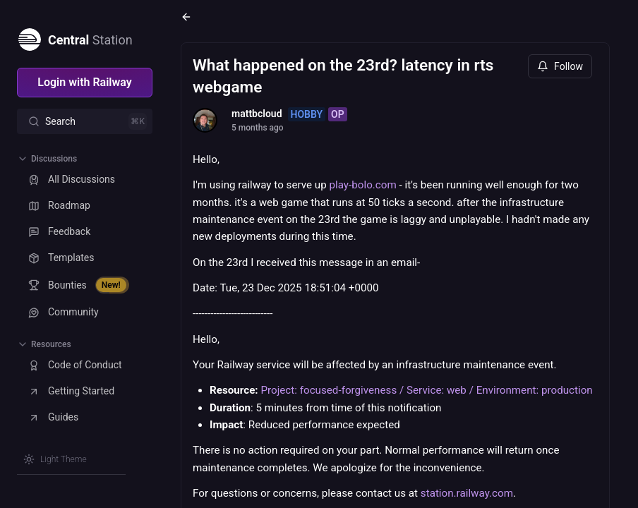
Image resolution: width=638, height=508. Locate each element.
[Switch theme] (55, 459)
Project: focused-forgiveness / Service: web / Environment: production (426, 390)
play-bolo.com (363, 185)
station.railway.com (467, 493)
